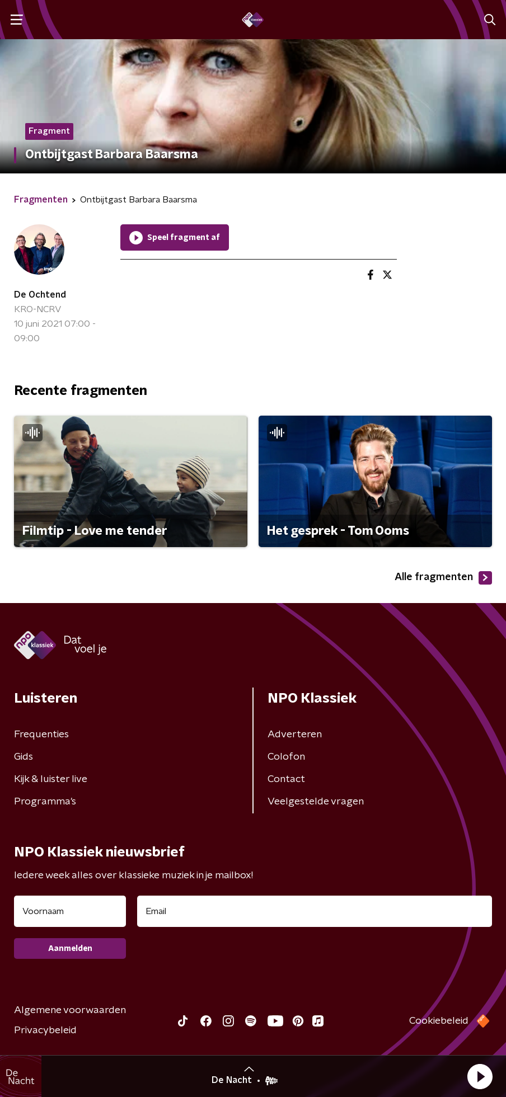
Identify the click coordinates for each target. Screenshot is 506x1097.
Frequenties (41, 734)
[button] (480, 1076)
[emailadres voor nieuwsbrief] (314, 911)
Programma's (45, 802)
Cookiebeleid (438, 1021)
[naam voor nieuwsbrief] (70, 911)
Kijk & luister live (50, 779)
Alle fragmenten (443, 578)
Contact (286, 779)
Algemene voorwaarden (70, 1010)
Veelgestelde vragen (316, 802)
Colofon (286, 757)
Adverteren (295, 734)
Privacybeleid (45, 1030)
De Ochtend (40, 294)
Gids (23, 757)
